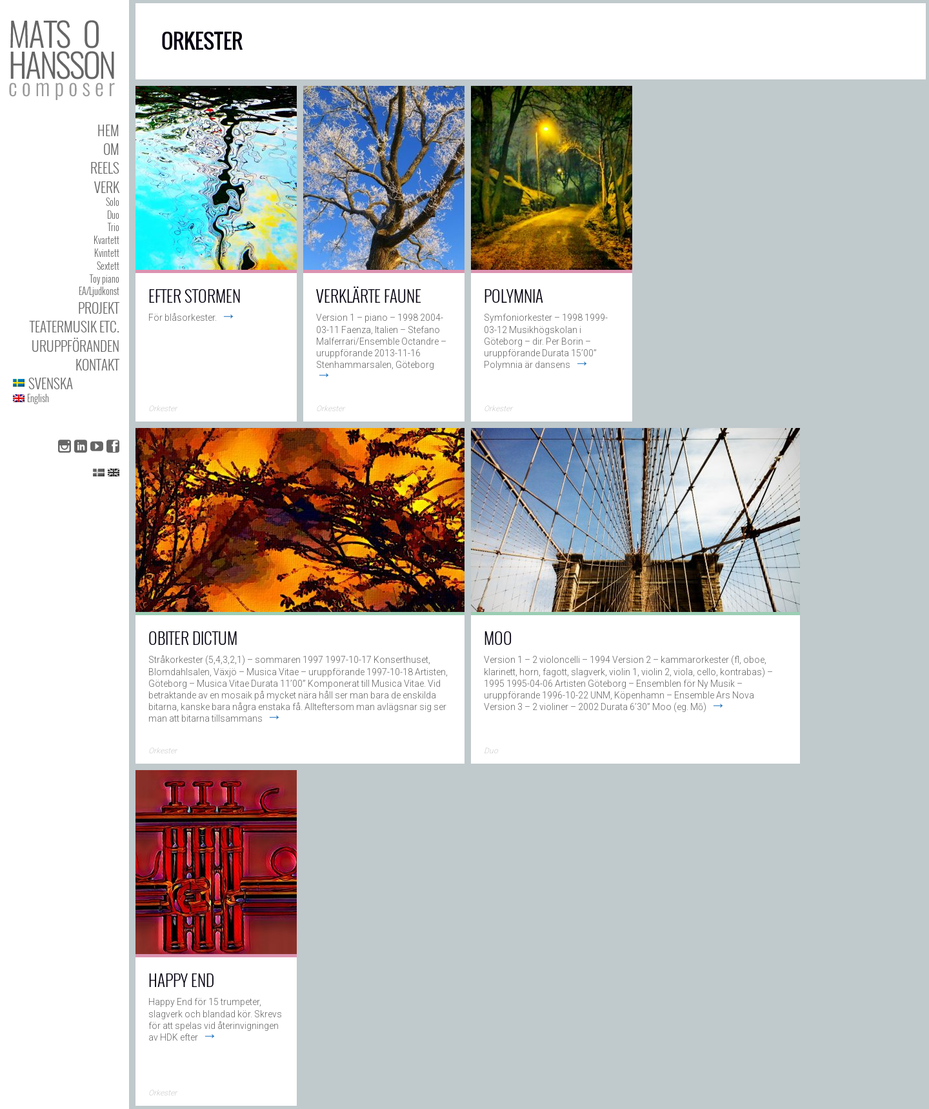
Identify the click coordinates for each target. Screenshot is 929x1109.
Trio (113, 227)
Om (111, 149)
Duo (113, 214)
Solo (112, 202)
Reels (104, 168)
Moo (498, 637)
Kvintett (106, 252)
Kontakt (97, 364)
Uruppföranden (75, 346)
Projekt (98, 308)
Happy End (181, 980)
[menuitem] (66, 383)
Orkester (162, 408)
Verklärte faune (368, 295)
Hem (108, 130)
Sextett (108, 265)
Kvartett (106, 240)
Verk (106, 187)
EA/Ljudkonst (99, 291)
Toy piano (104, 278)
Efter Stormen (194, 295)
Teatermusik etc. (74, 326)
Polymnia (513, 295)
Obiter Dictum (192, 637)
